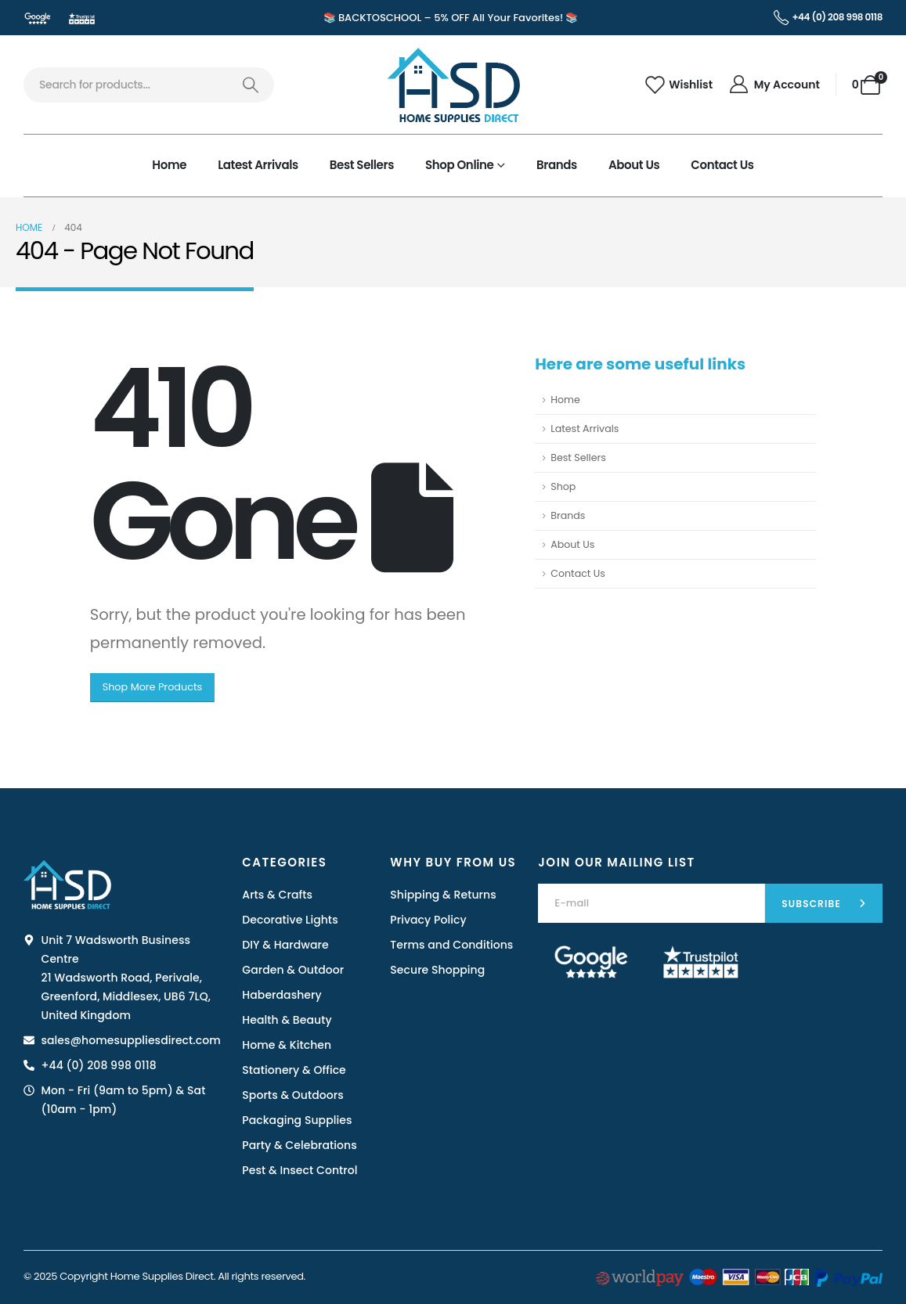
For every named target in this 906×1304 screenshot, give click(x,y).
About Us (633, 165)
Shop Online (459, 165)
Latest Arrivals (258, 165)
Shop (563, 486)
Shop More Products (153, 686)
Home (169, 165)
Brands (556, 165)
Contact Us (722, 165)
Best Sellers (362, 165)
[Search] (250, 85)
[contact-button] (824, 903)
